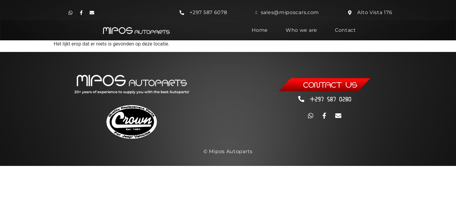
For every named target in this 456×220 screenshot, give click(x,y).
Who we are (301, 30)
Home (260, 30)
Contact (345, 30)
